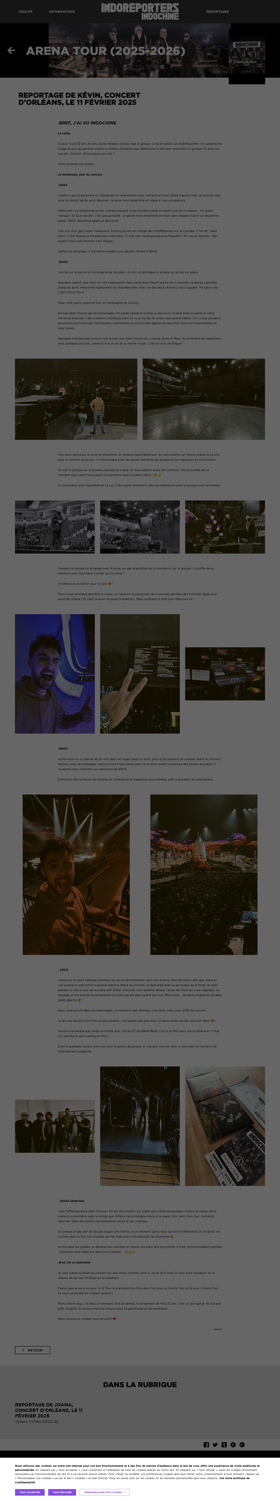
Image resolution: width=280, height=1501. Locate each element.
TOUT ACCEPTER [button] (30, 1492)
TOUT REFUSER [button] (62, 1492)
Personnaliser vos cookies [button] (103, 1492)
